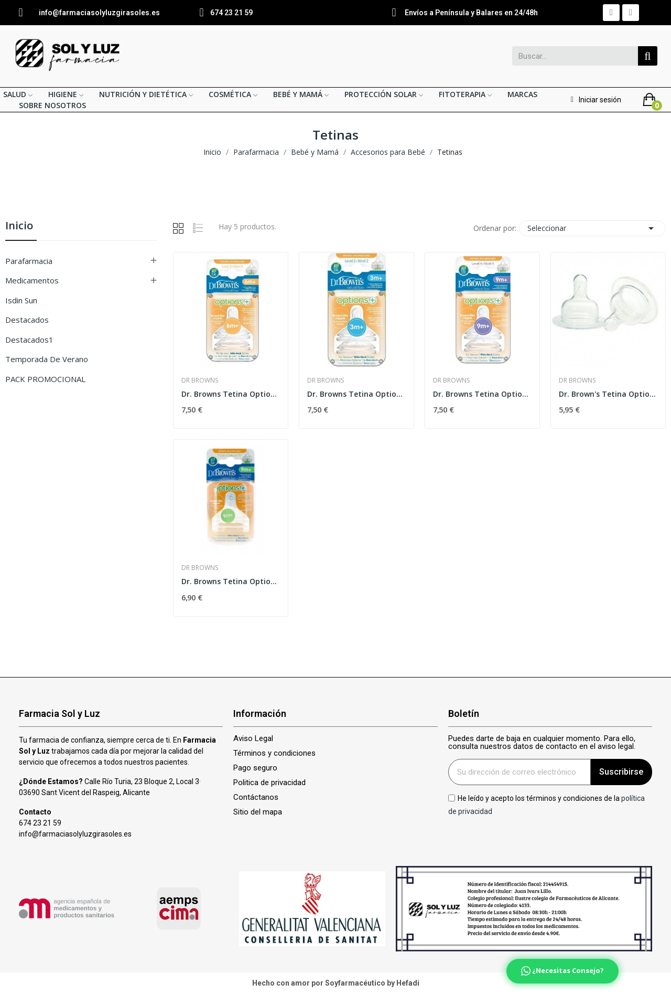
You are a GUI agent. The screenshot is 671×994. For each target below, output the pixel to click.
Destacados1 (29, 339)
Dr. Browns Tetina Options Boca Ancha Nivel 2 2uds (356, 394)
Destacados (27, 319)
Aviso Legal (253, 739)
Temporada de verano (46, 359)
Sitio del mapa (257, 812)
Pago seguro (255, 768)
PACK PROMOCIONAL (45, 379)
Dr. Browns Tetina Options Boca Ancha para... (230, 581)
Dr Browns (199, 380)
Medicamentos (32, 280)
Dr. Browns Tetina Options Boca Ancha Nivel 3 (230, 394)
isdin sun (21, 300)
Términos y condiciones (274, 753)
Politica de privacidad (269, 783)
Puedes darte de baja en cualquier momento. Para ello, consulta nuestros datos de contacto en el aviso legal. (541, 742)
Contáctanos (255, 797)
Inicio (19, 226)
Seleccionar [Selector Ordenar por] (592, 228)
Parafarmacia (28, 261)
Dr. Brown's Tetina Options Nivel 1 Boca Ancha (608, 394)
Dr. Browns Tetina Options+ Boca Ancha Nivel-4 (482, 394)
